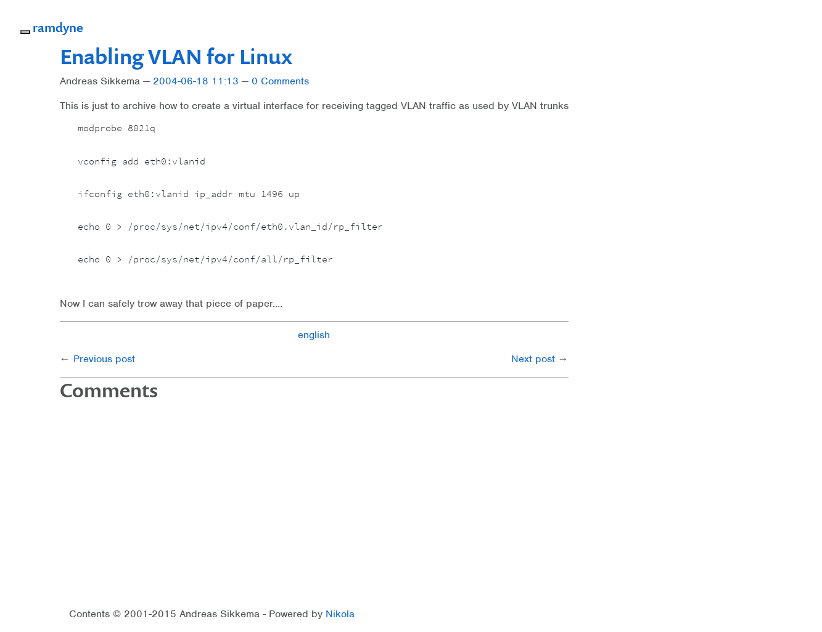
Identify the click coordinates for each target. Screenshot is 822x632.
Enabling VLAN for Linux (176, 56)
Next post (533, 358)
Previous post (104, 358)
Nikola (340, 613)
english (314, 334)
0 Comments (280, 81)
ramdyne (58, 27)
